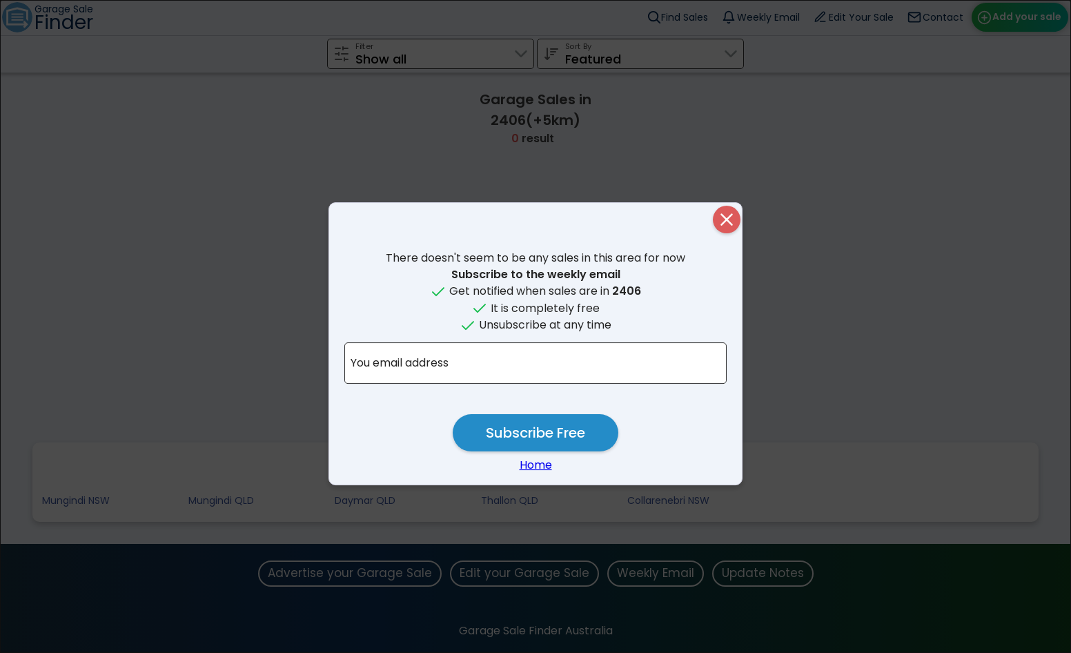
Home (536, 465)
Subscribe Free (535, 432)
